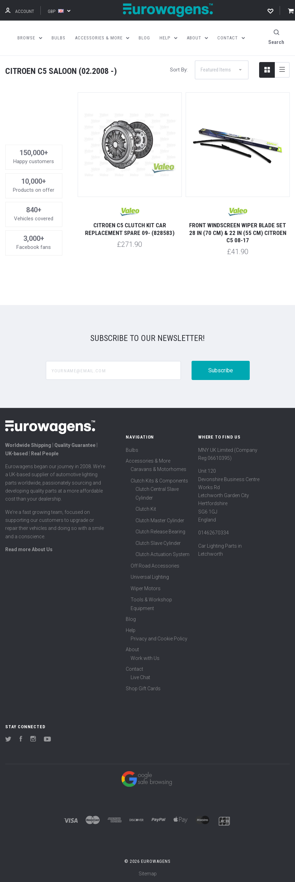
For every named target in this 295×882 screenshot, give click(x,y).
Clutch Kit (145, 508)
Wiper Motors (146, 587)
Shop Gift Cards (143, 687)
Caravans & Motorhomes (158, 468)
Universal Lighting (150, 576)
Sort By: (179, 69)
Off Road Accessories (155, 565)
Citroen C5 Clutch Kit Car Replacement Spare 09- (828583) (129, 228)
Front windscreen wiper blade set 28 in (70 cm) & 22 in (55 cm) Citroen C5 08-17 (237, 232)
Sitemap (148, 873)
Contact (134, 668)
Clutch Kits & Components (159, 479)
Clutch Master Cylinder (159, 519)
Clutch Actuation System (162, 553)
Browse (29, 37)
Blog (131, 618)
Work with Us (145, 657)
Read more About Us (29, 548)
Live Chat (140, 676)
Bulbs (132, 449)
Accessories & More (148, 460)
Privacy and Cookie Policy (159, 637)
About (132, 648)
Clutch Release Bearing (160, 530)
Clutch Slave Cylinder (158, 542)
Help (130, 629)
